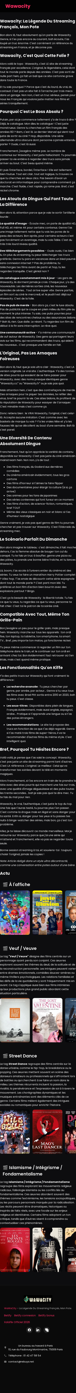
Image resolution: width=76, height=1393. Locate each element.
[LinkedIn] (38, 1330)
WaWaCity (10, 1308)
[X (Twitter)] (46, 1330)
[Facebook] (29, 1330)
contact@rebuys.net (21, 1361)
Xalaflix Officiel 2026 (17, 1322)
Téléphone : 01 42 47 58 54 (24, 1355)
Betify (7, 1315)
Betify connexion (25, 1315)
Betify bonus (46, 1315)
